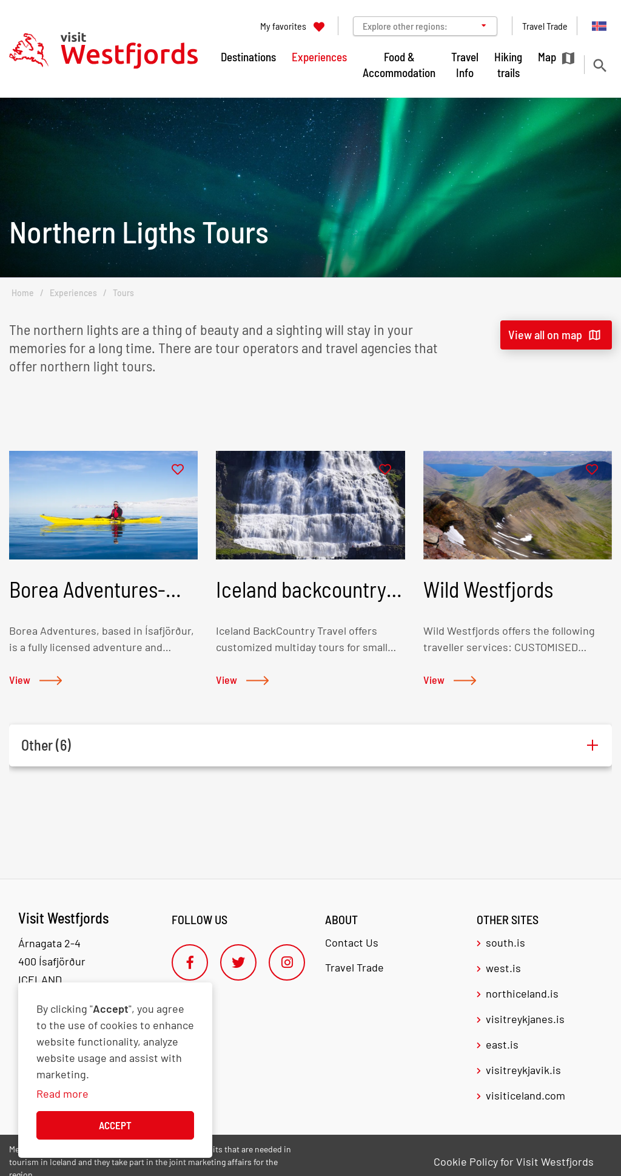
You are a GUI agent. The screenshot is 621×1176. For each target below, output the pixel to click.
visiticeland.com (525, 1095)
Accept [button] (115, 1125)
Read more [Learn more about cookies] (62, 1093)
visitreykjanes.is (525, 1019)
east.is (502, 1044)
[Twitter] (238, 962)
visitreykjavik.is (523, 1069)
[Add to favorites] (178, 470)
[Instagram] (287, 962)
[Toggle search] (599, 65)
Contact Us (351, 942)
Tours (123, 293)
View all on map (545, 334)
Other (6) (46, 745)
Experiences (73, 293)
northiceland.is (522, 993)
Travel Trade (354, 967)
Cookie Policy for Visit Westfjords (514, 1161)
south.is (505, 942)
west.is (503, 968)
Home (23, 293)
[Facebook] (190, 962)
